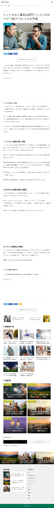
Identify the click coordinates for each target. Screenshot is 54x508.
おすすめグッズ (31, 475)
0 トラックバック (39, 441)
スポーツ (30, 483)
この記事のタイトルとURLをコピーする (26, 59)
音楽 (29, 498)
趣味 (8, 384)
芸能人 (8, 24)
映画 (29, 489)
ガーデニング (31, 481)
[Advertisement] (27, 88)
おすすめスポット (32, 478)
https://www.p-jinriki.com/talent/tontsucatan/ (21, 260)
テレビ (29, 486)
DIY (29, 472)
